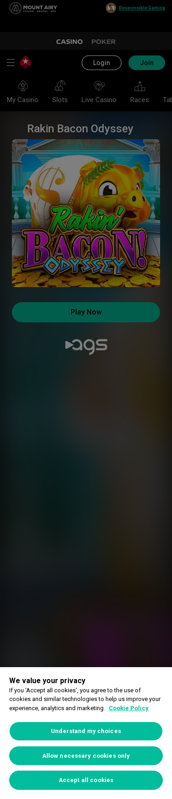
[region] (86, 733)
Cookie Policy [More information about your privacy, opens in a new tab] (129, 708)
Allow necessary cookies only (86, 755)
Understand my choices (86, 731)
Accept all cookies (86, 780)
